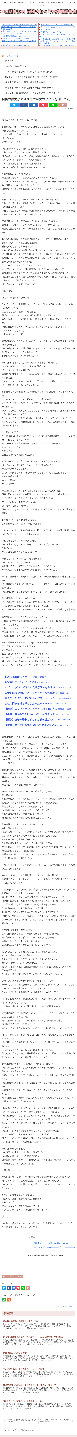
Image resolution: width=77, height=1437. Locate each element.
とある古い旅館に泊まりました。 (14, 36)
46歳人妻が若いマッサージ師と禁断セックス (57, 25)
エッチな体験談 (11, 56)
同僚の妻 (9, 61)
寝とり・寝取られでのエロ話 (12, 1276)
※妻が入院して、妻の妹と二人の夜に (16, 38)
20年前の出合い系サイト (17, 66)
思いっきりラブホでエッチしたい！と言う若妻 (58, 27)
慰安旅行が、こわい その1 (51, 32)
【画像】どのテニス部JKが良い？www (50, 1243)
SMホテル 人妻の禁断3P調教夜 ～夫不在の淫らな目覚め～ (32, 77)
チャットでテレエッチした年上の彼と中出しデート (29, 87)
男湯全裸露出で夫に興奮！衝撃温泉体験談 (25, 82)
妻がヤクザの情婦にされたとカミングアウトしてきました (32, 93)
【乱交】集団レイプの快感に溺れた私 (16, 45)
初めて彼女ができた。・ (50, 29)
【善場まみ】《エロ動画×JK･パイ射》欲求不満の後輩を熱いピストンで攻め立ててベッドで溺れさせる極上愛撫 (19, 27)
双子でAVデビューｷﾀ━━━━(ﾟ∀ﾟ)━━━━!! (53, 1247)
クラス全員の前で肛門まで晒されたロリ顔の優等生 (29, 71)
